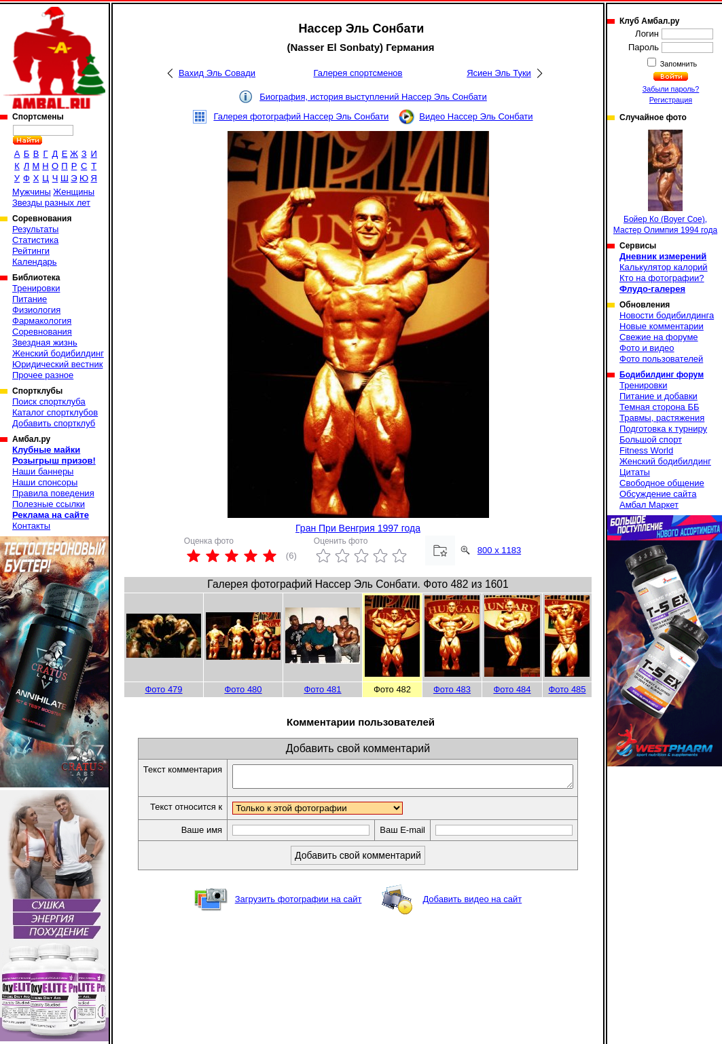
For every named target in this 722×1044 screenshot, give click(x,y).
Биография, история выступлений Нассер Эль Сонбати (373, 97)
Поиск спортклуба (49, 401)
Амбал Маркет (649, 505)
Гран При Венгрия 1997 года (357, 528)
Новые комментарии (661, 326)
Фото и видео (646, 348)
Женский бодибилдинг (58, 353)
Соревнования (42, 332)
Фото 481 (322, 689)
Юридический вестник (57, 364)
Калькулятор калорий (663, 267)
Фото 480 (242, 689)
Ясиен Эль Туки (499, 73)
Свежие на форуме (658, 337)
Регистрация (670, 100)
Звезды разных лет (51, 203)
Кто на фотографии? (661, 278)
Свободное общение (661, 483)
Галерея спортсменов (358, 73)
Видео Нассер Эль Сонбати (476, 116)
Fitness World (646, 450)
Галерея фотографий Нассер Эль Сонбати (301, 116)
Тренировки (36, 288)
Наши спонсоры (44, 482)
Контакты (31, 526)
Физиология (36, 310)
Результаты (35, 229)
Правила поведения (53, 493)
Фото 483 (452, 689)
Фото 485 (566, 689)
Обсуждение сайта (657, 494)
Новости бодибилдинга (666, 315)
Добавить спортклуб (53, 423)
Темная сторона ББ (659, 407)
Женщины (73, 192)
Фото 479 (163, 689)
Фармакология (41, 321)
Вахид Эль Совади (217, 73)
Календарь (34, 262)
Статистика (35, 240)
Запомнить (678, 64)
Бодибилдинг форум (661, 374)
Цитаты (634, 472)
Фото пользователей (661, 359)
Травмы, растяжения (661, 418)
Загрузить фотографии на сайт (298, 903)
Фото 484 (511, 689)
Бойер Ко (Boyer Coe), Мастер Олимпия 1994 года (665, 182)
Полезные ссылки (48, 504)
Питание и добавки (658, 396)
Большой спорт (650, 439)
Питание (29, 299)
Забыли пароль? (671, 89)
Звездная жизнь (44, 342)
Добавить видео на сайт (472, 903)
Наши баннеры (42, 471)
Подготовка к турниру (663, 429)
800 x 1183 (499, 550)
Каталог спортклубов (55, 412)
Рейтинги (31, 251)
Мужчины (31, 192)
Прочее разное (42, 375)
